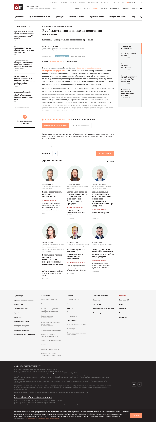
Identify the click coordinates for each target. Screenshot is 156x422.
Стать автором (59, 26)
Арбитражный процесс (78, 56)
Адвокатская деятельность (39, 17)
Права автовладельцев (49, 299)
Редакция (82, 2)
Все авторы (104, 2)
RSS (123, 2)
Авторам (64, 2)
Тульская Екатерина (50, 46)
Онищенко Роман (73, 242)
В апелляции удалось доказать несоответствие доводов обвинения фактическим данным (52, 259)
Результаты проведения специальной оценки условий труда (33, 397)
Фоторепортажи (99, 313)
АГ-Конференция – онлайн (76, 324)
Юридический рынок (117, 17)
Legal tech (17, 317)
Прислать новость (73, 304)
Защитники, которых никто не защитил (77, 334)
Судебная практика (96, 17)
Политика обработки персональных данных (28, 396)
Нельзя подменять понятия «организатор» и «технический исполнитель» (76, 254)
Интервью (104, 8)
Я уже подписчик (81, 126)
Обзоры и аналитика (101, 296)
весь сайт (137, 8)
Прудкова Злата (47, 184)
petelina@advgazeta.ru (55, 373)
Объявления (125, 8)
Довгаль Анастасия (73, 184)
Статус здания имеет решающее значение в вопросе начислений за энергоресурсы (103, 253)
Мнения (95, 8)
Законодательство (76, 17)
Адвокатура (19, 17)
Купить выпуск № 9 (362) (58, 119)
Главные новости (73, 299)
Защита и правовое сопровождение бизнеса (49, 335)
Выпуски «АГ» (54, 2)
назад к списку (51, 146)
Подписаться (55, 126)
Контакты (73, 2)
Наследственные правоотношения (47, 317)
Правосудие (59, 17)
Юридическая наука (21, 330)
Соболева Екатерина (99, 184)
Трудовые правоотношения (51, 330)
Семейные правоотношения (51, 304)
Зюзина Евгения (47, 242)
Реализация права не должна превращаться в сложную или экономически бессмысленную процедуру (78, 198)
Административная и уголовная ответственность (51, 354)
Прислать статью (105, 153)
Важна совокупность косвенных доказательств (52, 194)
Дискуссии (86, 8)
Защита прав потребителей (51, 340)
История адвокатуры (22, 321)
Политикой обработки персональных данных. (42, 419)
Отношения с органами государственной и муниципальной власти (49, 310)
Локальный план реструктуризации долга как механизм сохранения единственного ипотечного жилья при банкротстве (103, 199)
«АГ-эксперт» (45, 296)
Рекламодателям (93, 2)
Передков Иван (97, 242)
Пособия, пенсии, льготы (50, 349)
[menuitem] (19, 17)
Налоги (43, 345)
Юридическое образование (24, 334)
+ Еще (133, 17)
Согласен (136, 415)
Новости (77, 8)
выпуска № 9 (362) (56, 62)
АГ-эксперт (71, 329)
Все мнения (110, 161)
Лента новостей (22, 26)
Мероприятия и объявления (103, 309)
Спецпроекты (114, 8)
